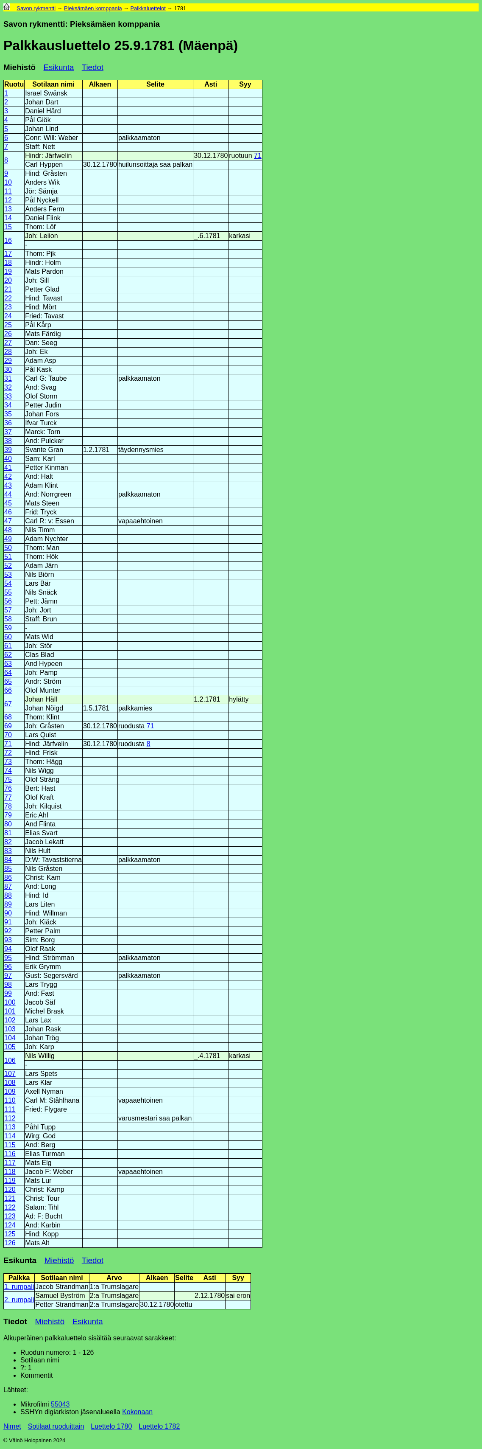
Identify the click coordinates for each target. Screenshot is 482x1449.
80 (8, 824)
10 (8, 182)
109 (10, 1091)
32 (8, 387)
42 (8, 476)
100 (10, 1002)
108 (10, 1082)
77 (8, 797)
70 (8, 735)
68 (8, 717)
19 (8, 271)
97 (8, 975)
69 (8, 726)
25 (8, 325)
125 (10, 1234)
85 (8, 868)
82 (8, 841)
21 (8, 289)
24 (8, 316)
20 (8, 280)
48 (8, 530)
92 (8, 931)
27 (8, 342)
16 (8, 240)
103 (10, 1029)
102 (10, 1020)
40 (8, 458)
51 (8, 556)
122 (10, 1207)
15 (8, 226)
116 (10, 1153)
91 (8, 922)
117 (10, 1162)
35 (8, 414)
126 (10, 1243)
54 (8, 583)
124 (10, 1225)
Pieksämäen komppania (93, 8)
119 (10, 1180)
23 (8, 307)
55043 (60, 1404)
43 (8, 485)
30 (8, 369)
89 (8, 904)
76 (8, 788)
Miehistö (19, 67)
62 (8, 654)
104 (10, 1038)
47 (8, 521)
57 (8, 610)
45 (8, 503)
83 (8, 850)
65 (8, 681)
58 (8, 619)
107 (10, 1073)
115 (10, 1145)
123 (10, 1216)
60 (8, 636)
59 (8, 628)
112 (10, 1118)
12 (8, 200)
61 (8, 645)
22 (8, 298)
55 (8, 592)
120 (10, 1189)
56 (8, 601)
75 (8, 779)
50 (8, 547)
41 (8, 467)
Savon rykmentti (36, 8)
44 (8, 494)
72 (8, 752)
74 (8, 770)
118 (10, 1171)
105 (10, 1046)
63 (8, 663)
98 (8, 984)
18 (8, 262)
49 (8, 538)
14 (8, 218)
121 (10, 1198)
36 (8, 423)
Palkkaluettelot (148, 8)
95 (8, 957)
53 (8, 574)
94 (8, 948)
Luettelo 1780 (111, 1426)
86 (8, 877)
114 (10, 1136)
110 (10, 1100)
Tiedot (92, 67)
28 (8, 351)
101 (10, 1011)
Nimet (12, 1426)
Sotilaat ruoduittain (56, 1426)
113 (10, 1127)
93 (8, 940)
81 (8, 833)
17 (8, 253)
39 (8, 449)
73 (8, 761)
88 (8, 895)
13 (8, 209)
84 (8, 859)
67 (8, 704)
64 (8, 672)
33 (8, 396)
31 (8, 378)
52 (8, 565)
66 (8, 690)
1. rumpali (19, 1286)
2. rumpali (19, 1299)
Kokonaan (137, 1411)
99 (8, 993)
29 (8, 360)
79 (8, 815)
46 (8, 512)
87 (8, 886)
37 (8, 431)
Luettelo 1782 (159, 1426)
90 (8, 913)
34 (8, 405)
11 (8, 191)
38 (8, 440)
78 (8, 806)
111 (10, 1109)
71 (258, 155)
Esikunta (59, 67)
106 (10, 1060)
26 (8, 333)
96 (8, 966)
